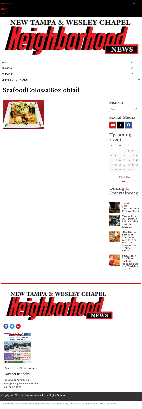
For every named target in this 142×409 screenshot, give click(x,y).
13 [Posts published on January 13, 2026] (116, 160)
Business (67, 68)
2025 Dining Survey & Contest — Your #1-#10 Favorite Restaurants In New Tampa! (129, 241)
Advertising (68, 3)
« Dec (123, 181)
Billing (4, 9)
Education (67, 74)
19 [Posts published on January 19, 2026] (111, 164)
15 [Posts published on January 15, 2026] (124, 160)
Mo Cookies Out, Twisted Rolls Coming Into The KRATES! (130, 221)
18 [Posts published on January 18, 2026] (137, 160)
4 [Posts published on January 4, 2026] (137, 151)
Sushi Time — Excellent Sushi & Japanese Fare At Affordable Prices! (130, 262)
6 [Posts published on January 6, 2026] (115, 155)
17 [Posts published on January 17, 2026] (133, 160)
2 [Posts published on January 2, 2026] (128, 151)
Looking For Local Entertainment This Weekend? (131, 207)
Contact (5, 14)
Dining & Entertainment (71, 79)
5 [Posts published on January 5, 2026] (111, 155)
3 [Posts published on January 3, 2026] (132, 151)
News (67, 62)
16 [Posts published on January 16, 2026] (128, 160)
